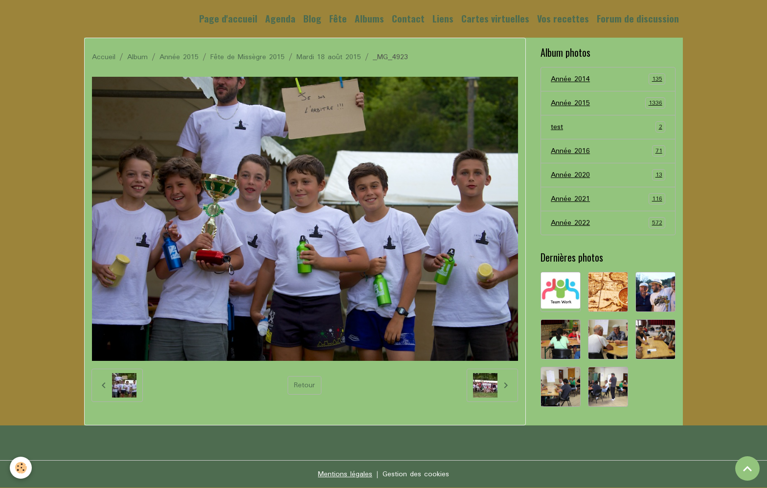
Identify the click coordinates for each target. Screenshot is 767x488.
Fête (338, 18)
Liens (442, 18)
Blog (312, 18)
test (608, 127)
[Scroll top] (747, 468)
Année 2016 (608, 151)
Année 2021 (608, 199)
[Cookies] (21, 468)
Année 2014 (608, 79)
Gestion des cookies (416, 474)
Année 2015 (179, 57)
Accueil (103, 57)
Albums (369, 18)
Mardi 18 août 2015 (328, 57)
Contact (408, 18)
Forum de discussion (638, 18)
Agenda (280, 18)
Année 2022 (608, 223)
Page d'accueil (228, 18)
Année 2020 (608, 175)
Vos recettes (563, 18)
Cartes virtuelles (495, 18)
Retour (304, 385)
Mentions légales (345, 474)
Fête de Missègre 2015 (247, 57)
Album (137, 57)
